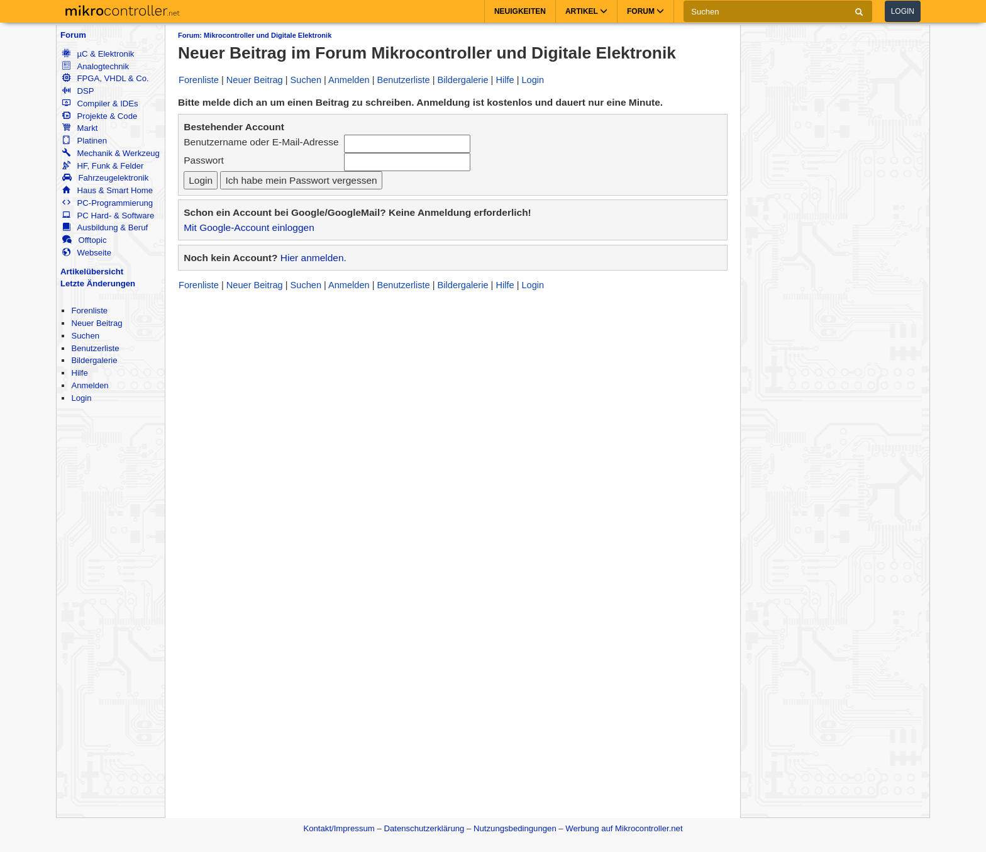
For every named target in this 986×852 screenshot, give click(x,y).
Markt (79, 128)
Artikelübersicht (91, 271)
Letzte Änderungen (97, 283)
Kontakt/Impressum (338, 828)
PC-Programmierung (107, 203)
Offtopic (84, 240)
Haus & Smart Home (107, 190)
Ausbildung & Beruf (105, 227)
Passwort (204, 160)
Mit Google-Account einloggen (249, 227)
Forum (73, 35)
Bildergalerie (94, 360)
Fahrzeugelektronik (105, 177)
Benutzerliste (95, 348)
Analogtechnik (95, 66)
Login (902, 11)
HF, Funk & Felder (102, 166)
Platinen (84, 140)
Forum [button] (645, 11)
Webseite (86, 252)
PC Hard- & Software (108, 215)
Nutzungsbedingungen (515, 828)
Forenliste (89, 310)
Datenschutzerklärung (424, 828)
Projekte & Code (99, 116)
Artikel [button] (586, 11)
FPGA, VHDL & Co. (105, 78)
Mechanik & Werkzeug (110, 153)
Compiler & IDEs (100, 103)
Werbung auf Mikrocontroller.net (623, 828)
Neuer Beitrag (96, 323)
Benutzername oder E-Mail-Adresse (261, 142)
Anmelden (89, 385)
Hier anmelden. (313, 257)
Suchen (85, 335)
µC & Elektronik (98, 54)
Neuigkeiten (520, 11)
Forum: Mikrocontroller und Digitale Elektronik (254, 35)
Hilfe (79, 373)
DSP (78, 91)
